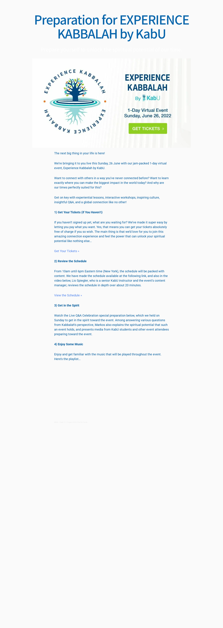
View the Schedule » (68, 295)
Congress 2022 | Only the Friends (77, 422)
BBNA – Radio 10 (59, 422)
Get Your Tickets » (66, 251)
